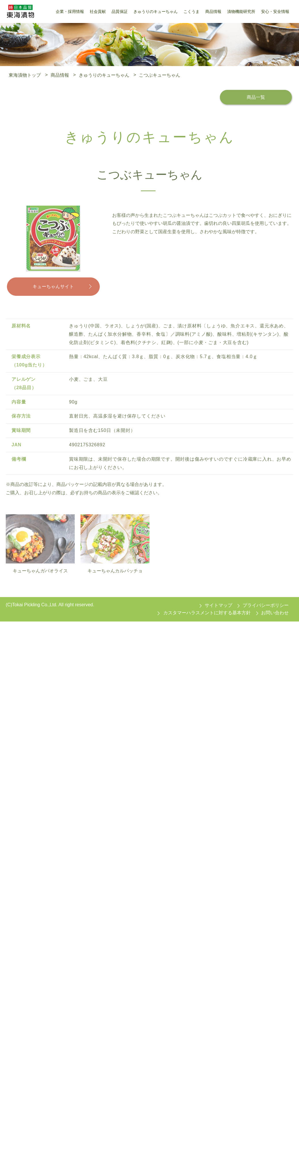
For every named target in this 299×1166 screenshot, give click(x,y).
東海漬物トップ (25, 74)
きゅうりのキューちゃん (104, 74)
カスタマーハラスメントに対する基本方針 (207, 613)
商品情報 (60, 74)
